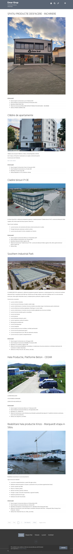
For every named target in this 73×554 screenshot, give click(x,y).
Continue (63, 548)
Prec (14, 523)
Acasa (21, 535)
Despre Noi (28, 535)
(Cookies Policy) (22, 549)
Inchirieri (51, 535)
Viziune (37, 535)
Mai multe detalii (12, 161)
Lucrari (44, 535)
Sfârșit (34, 523)
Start (9, 523)
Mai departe (27, 523)
